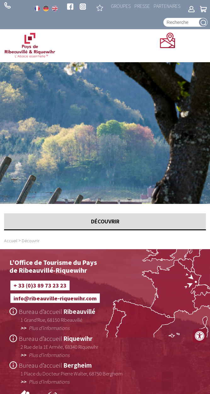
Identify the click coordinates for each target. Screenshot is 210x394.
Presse (142, 6)
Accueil (10, 241)
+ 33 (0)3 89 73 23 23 (7, 5)
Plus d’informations (49, 327)
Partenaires (167, 6)
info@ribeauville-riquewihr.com (55, 298)
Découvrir (31, 241)
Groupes (121, 6)
